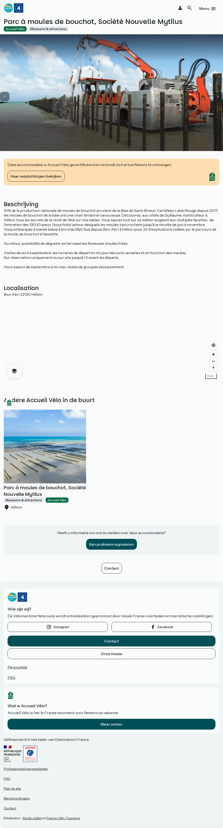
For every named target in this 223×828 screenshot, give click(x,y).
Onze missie (111, 653)
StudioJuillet (32, 818)
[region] (111, 339)
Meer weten (111, 724)
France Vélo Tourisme (63, 818)
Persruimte (17, 667)
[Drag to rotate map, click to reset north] (213, 368)
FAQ (11, 677)
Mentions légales (17, 798)
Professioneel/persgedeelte (26, 769)
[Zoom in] (213, 354)
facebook (165, 627)
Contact (111, 568)
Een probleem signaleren (111, 544)
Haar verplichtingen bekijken (36, 176)
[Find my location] (213, 345)
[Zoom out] (213, 361)
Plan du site (12, 788)
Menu (204, 8)
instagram (61, 627)
